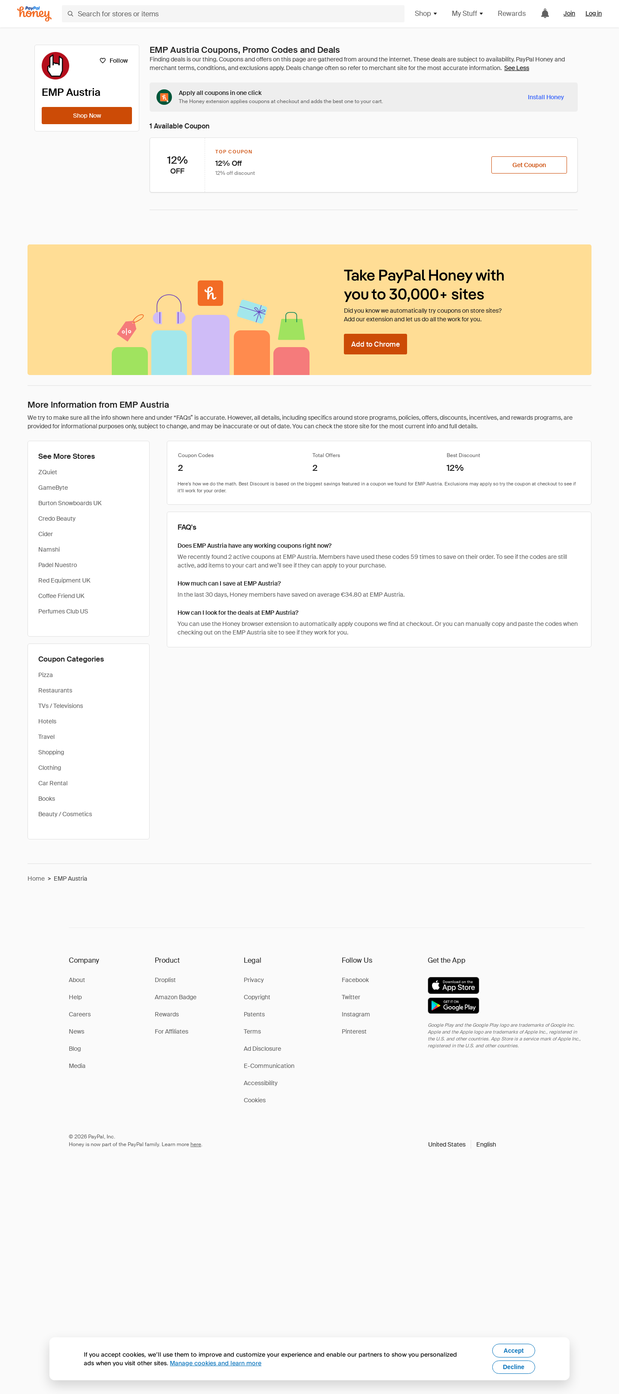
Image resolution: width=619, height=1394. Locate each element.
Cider (45, 534)
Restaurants (55, 690)
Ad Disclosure (262, 1048)
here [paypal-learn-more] (195, 1144)
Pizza (45, 675)
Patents (254, 1014)
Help (75, 997)
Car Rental (52, 783)
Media (77, 1066)
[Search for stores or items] (233, 13)
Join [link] (569, 13)
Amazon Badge (175, 997)
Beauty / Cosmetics (65, 814)
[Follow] (113, 60)
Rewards (512, 13)
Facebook (355, 980)
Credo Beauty (57, 518)
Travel (46, 737)
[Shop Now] (87, 115)
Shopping (51, 752)
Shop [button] (426, 13)
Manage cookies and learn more (215, 1363)
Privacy (254, 980)
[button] (462, 1144)
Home (36, 878)
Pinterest (354, 1031)
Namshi (49, 549)
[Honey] (34, 13)
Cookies (255, 1100)
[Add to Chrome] (375, 344)
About (77, 980)
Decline (513, 1366)
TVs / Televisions (60, 706)
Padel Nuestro (57, 565)
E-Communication (269, 1066)
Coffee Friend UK (61, 596)
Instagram (356, 1014)
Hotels (47, 721)
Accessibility (261, 1083)
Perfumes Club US (63, 611)
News (76, 1031)
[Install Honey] (546, 97)
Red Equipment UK (64, 580)
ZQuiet (47, 472)
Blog (75, 1048)
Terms (252, 1031)
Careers (80, 1014)
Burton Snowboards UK (69, 503)
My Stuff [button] (468, 13)
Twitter (351, 997)
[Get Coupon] (529, 165)
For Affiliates (171, 1031)
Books (46, 798)
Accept (514, 1350)
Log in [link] (593, 13)
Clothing (49, 768)
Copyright (257, 997)
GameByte (53, 487)
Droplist (165, 980)
